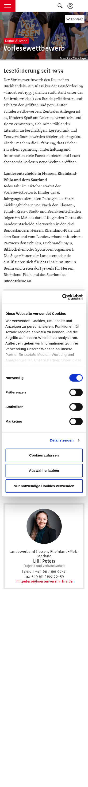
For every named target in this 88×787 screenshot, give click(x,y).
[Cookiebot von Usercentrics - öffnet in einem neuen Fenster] (63, 297)
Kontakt (74, 19)
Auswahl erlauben (44, 470)
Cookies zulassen (44, 455)
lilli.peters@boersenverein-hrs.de (44, 581)
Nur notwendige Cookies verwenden (44, 486)
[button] (7, 6)
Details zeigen (61, 440)
